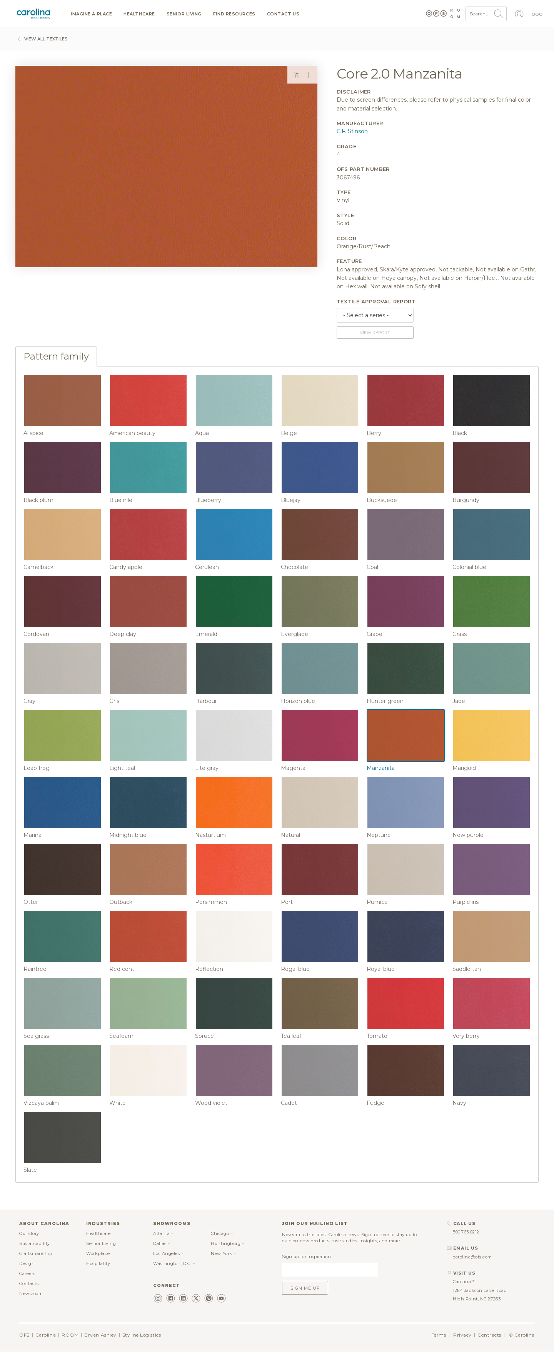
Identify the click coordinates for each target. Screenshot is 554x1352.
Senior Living (184, 14)
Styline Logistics (141, 1335)
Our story (29, 1233)
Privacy (462, 1335)
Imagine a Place (91, 14)
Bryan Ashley (100, 1335)
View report (375, 332)
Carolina (45, 1335)
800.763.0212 (466, 1232)
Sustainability (34, 1243)
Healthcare (139, 14)
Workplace (98, 1253)
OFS (24, 1335)
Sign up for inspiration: (307, 1256)
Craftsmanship (35, 1253)
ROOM (70, 1335)
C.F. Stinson (352, 131)
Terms (439, 1335)
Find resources (234, 14)
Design (27, 1263)
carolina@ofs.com (472, 1257)
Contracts (489, 1335)
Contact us (283, 14)
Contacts (28, 1283)
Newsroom (31, 1293)
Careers (27, 1273)
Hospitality (98, 1263)
